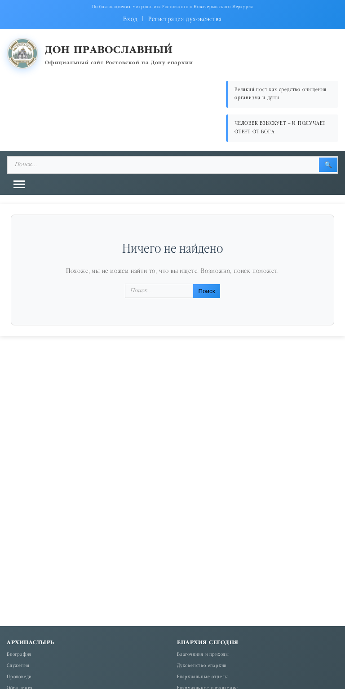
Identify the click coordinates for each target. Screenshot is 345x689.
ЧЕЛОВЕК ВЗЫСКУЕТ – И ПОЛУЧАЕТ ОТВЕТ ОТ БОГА (280, 127)
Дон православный (109, 50)
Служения (18, 666)
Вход (130, 19)
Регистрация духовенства (184, 19)
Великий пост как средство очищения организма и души (280, 94)
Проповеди (19, 677)
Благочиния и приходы (203, 654)
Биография (19, 654)
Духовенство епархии (201, 666)
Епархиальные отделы (202, 677)
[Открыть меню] (19, 184)
